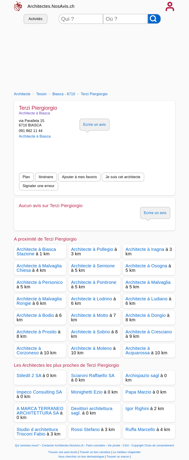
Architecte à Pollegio (92, 249)
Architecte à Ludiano (147, 298)
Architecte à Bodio (35, 315)
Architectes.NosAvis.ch (51, 6)
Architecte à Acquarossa (138, 350)
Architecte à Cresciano (149, 331)
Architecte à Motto (89, 315)
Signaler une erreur (39, 186)
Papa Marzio (138, 392)
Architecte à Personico (40, 282)
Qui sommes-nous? (27, 445)
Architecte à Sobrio (90, 331)
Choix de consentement (159, 445)
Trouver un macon (118, 456)
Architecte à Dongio (146, 315)
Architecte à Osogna (146, 265)
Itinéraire (46, 177)
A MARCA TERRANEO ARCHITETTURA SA (40, 410)
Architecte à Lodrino (91, 298)
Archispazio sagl (142, 375)
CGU (126, 445)
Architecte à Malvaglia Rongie (39, 301)
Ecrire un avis (94, 124)
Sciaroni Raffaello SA (92, 375)
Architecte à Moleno (91, 348)
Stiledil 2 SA (29, 375)
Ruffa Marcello (140, 429)
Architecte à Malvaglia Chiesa (39, 268)
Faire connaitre (95, 445)
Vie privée (114, 445)
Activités (35, 19)
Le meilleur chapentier (127, 452)
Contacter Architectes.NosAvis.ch (62, 445)
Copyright (138, 445)
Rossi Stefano (85, 429)
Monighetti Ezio (87, 392)
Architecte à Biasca (35, 136)
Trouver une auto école (63, 452)
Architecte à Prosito (37, 331)
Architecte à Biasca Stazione (36, 251)
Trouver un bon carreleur (95, 452)
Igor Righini (137, 408)
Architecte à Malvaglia (148, 282)
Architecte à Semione (93, 265)
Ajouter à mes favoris (79, 177)
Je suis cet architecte (123, 177)
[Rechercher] (154, 19)
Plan (26, 177)
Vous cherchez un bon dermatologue (81, 456)
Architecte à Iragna (145, 249)
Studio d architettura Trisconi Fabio (37, 431)
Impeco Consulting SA (39, 392)
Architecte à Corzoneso (29, 350)
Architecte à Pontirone (93, 282)
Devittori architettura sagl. (91, 410)
